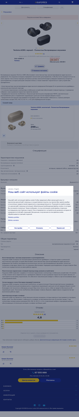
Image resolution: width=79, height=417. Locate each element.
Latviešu (10, 189)
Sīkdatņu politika (13, 217)
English (17, 189)
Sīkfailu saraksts (13, 220)
